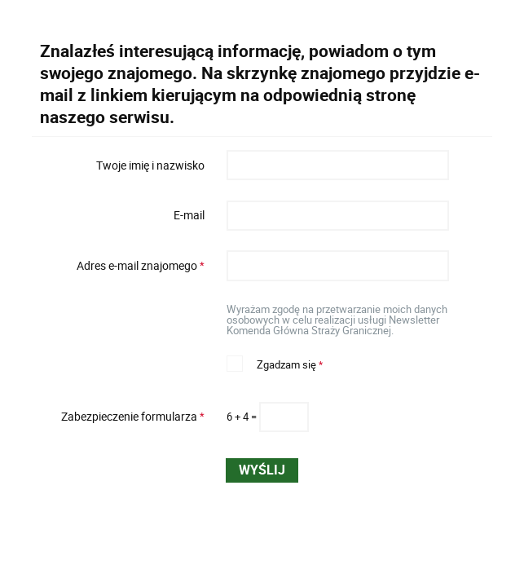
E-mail (189, 215)
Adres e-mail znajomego (123, 265)
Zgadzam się (275, 363)
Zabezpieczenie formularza (123, 416)
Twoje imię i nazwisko (150, 164)
